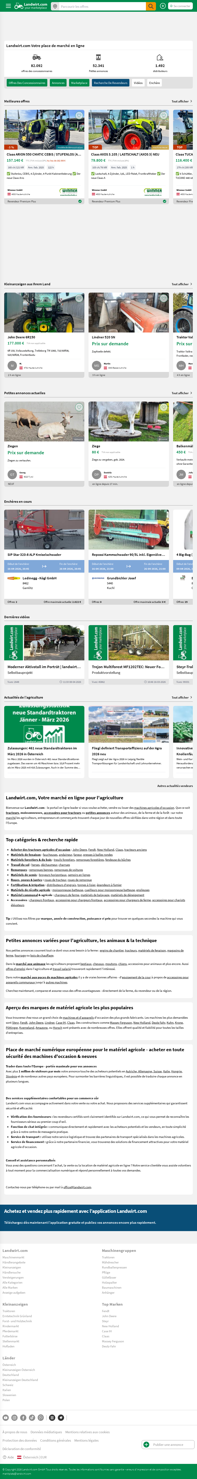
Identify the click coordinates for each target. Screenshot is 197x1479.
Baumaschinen (111, 1287)
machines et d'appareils (78, 1017)
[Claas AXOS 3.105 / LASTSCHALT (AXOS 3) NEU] (129, 157)
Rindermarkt (11, 1326)
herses (35, 865)
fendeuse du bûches (118, 859)
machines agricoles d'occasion (154, 807)
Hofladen (8, 1346)
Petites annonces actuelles (24, 392)
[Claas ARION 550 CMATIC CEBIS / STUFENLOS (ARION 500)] (44, 157)
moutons (111, 964)
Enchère (154, 83)
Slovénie (11, 1076)
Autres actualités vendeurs (175, 786)
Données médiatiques (46, 1431)
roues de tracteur (55, 880)
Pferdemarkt (10, 1331)
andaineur (65, 854)
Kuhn (170, 1022)
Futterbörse (10, 1336)
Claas (119, 849)
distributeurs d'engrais (61, 885)
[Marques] (61, 1418)
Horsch (57, 1027)
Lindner (49, 1022)
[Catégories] (52, 1418)
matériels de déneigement (127, 895)
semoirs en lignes (79, 875)
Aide (8, 1457)
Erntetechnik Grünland (17, 1316)
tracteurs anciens (135, 849)
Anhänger (108, 1292)
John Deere (79, 849)
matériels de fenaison (152, 950)
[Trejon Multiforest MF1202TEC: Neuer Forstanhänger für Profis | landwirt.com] (129, 655)
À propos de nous (15, 1431)
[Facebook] (23, 1418)
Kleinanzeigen (12, 1267)
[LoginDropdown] (180, 5)
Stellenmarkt (11, 1341)
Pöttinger (12, 1027)
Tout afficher (182, 101)
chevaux (98, 964)
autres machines (56, 982)
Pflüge (106, 1272)
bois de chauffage (41, 955)
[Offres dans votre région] (55, 6)
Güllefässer (109, 1277)
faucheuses (50, 854)
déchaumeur (49, 865)
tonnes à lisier (86, 885)
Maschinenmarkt (13, 1257)
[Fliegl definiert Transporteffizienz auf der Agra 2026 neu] (129, 742)
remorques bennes (41, 870)
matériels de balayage (95, 895)
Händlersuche (12, 1272)
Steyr (15, 1022)
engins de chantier (112, 950)
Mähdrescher (110, 1262)
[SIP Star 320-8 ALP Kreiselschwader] (44, 557)
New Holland (105, 849)
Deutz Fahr (158, 1022)
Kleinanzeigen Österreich (19, 1370)
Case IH (61, 1022)
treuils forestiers (64, 859)
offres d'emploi (15, 969)
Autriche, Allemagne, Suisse (144, 1071)
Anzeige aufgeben (14, 1292)
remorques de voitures (68, 870)
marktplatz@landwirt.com (17, 1473)
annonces (58, 83)
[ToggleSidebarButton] (8, 6)
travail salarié (62, 969)
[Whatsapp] (40, 1418)
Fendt (92, 849)
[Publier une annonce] (162, 5)
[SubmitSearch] (151, 6)
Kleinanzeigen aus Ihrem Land (27, 283)
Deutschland (11, 1375)
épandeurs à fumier (109, 885)
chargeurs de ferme (66, 895)
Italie (166, 1071)
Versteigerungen (13, 1277)
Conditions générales (55, 1440)
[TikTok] (32, 1418)
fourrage (20, 955)
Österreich (9, 1365)
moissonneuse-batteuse (67, 890)
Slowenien (9, 1395)
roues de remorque (80, 880)
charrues (64, 865)
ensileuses (142, 890)
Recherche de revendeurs (110, 83)
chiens (122, 964)
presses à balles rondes (98, 854)
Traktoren (108, 1257)
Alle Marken (10, 1287)
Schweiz (8, 1385)
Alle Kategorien (12, 1282)
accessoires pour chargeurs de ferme (127, 900)
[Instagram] (14, 1418)
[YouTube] (6, 1418)
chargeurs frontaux (41, 900)
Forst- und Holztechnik (17, 1321)
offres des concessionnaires (27, 83)
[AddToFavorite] (79, 115)
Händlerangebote (14, 1262)
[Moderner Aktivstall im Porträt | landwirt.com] (44, 655)
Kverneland (26, 1027)
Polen (6, 1400)
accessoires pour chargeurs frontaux (78, 900)
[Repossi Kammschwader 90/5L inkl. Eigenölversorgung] (129, 557)
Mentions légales (86, 1440)
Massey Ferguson (121, 1022)
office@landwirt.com (77, 1187)
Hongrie (176, 1071)
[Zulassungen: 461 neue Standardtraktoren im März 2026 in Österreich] (44, 742)
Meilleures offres (17, 101)
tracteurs (131, 950)
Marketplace (79, 83)
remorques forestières (90, 859)
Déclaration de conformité (22, 1448)
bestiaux (85, 964)
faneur (77, 854)
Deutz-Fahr (109, 1346)
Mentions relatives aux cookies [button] (87, 1431)
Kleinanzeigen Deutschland (20, 1380)
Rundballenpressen (114, 1267)
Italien (7, 1390)
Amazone (42, 1027)
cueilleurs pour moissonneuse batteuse (110, 890)
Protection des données (20, 1440)
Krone (179, 1022)
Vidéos (138, 83)
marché (11, 817)
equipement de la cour (136, 977)
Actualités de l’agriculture (23, 697)
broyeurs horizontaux (53, 875)
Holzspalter (109, 1282)
